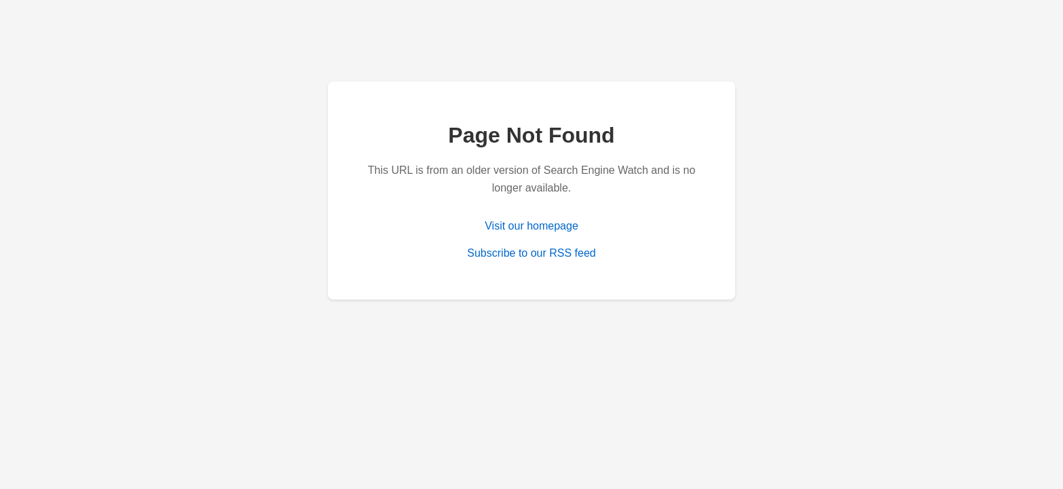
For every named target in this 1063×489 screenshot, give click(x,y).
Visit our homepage (531, 226)
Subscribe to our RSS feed (531, 253)
